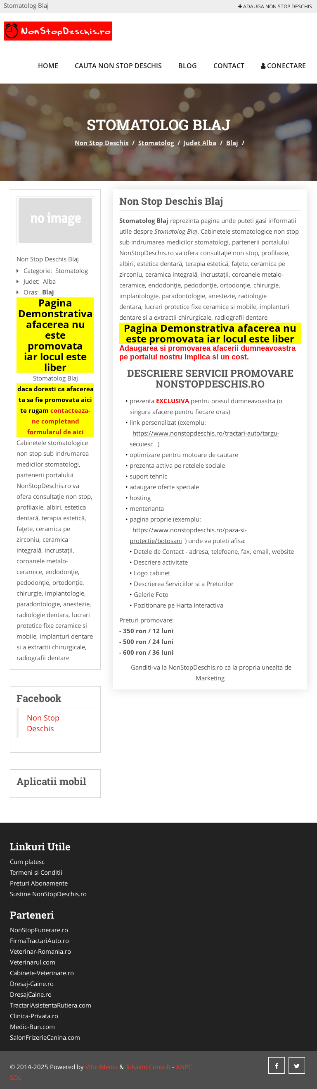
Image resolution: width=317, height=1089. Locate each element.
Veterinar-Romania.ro (40, 951)
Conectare (283, 65)
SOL (15, 1077)
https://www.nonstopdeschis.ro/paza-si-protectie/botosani (188, 535)
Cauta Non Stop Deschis (118, 65)
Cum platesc (27, 861)
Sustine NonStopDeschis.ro (48, 894)
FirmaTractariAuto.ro (39, 940)
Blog (187, 65)
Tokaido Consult (147, 1067)
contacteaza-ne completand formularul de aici (59, 421)
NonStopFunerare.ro (39, 930)
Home (48, 65)
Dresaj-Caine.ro (32, 983)
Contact (228, 65)
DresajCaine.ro (31, 994)
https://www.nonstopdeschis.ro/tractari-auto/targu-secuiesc (204, 438)
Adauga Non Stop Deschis (275, 6)
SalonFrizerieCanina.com (45, 1037)
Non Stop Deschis (101, 143)
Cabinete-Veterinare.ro (42, 973)
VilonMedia (101, 1067)
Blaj (232, 143)
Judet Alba (200, 143)
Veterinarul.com (32, 962)
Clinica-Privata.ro (34, 1016)
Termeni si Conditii (36, 872)
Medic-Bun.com (32, 1026)
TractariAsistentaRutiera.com (50, 1005)
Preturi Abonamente (39, 883)
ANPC (184, 1067)
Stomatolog (156, 143)
